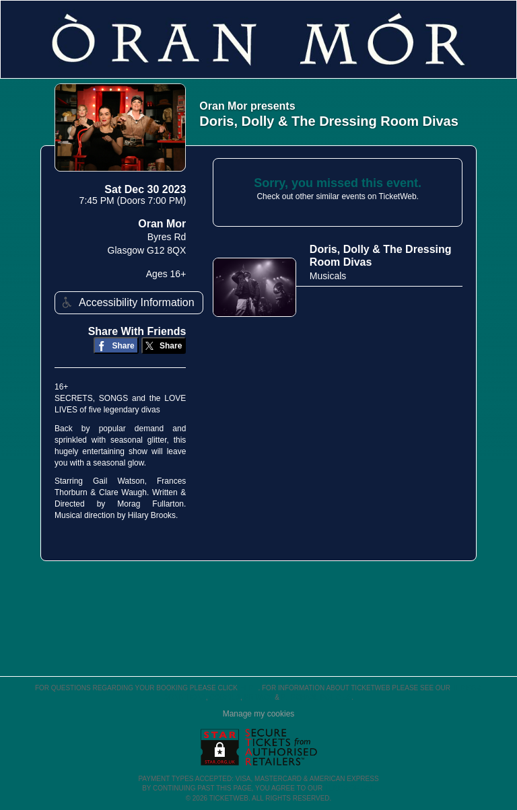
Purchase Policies (316, 697)
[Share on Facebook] (116, 345)
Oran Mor (162, 223)
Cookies (224, 697)
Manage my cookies (259, 714)
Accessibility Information (127, 302)
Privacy (258, 697)
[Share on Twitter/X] (163, 345)
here (249, 688)
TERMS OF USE (349, 788)
